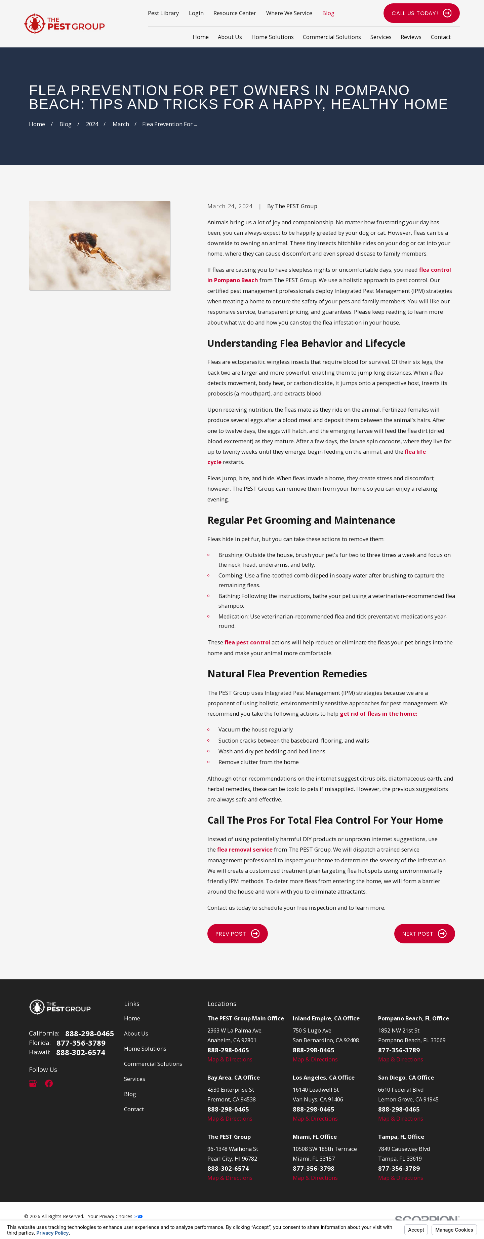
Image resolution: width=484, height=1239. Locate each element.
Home (132, 1018)
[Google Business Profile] (33, 1083)
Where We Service (289, 13)
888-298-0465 (89, 1033)
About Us (136, 1033)
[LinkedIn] (65, 1083)
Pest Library (163, 13)
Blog (328, 13)
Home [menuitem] (201, 37)
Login (196, 13)
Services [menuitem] (381, 37)
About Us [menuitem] (230, 37)
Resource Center (234, 13)
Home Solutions (145, 1048)
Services (134, 1079)
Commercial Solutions (153, 1063)
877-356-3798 (313, 1168)
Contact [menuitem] (441, 37)
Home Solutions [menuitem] (272, 37)
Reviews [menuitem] (411, 37)
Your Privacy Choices (115, 1216)
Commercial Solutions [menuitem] (332, 37)
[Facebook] (49, 1083)
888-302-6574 (80, 1052)
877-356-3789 (81, 1042)
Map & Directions (229, 1059)
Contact (134, 1109)
